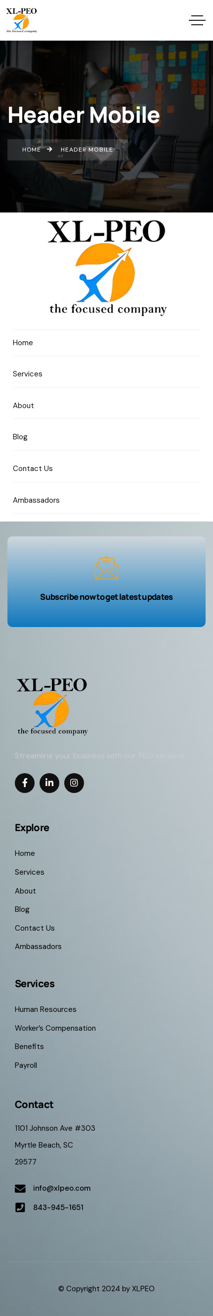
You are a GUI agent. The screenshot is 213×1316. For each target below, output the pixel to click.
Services (29, 872)
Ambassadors (38, 946)
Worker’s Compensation (55, 1028)
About (25, 891)
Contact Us (35, 928)
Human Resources (46, 1009)
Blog (22, 909)
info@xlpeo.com (61, 1188)
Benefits (29, 1047)
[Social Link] (25, 783)
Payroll (26, 1065)
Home (25, 853)
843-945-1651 (58, 1207)
